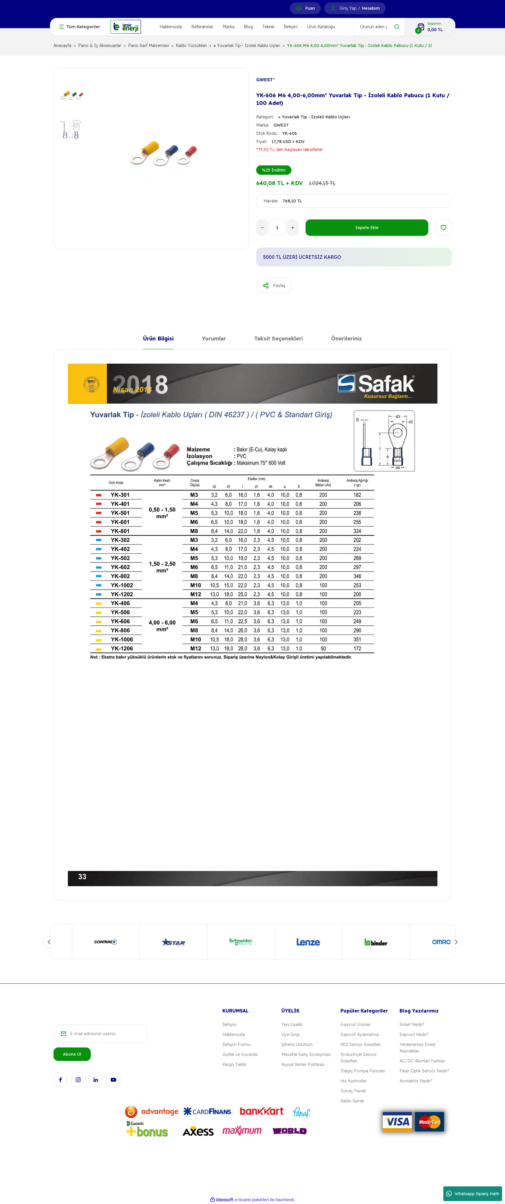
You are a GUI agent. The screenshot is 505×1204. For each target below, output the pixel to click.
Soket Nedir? (412, 1024)
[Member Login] (333, 8)
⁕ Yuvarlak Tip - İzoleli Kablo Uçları (314, 117)
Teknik (268, 26)
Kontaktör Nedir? (416, 1081)
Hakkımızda (171, 26)
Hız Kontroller (353, 1081)
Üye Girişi (290, 1034)
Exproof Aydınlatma (359, 1034)
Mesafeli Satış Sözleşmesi (306, 1054)
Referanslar (202, 26)
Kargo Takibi (234, 1064)
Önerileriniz (346, 339)
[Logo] (126, 26)
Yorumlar (214, 339)
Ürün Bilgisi (158, 339)
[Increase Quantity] (292, 227)
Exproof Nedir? (414, 1034)
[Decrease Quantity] (262, 227)
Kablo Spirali (352, 1101)
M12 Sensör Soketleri (360, 1044)
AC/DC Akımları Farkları (422, 1061)
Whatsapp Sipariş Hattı (472, 1193)
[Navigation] (79, 26)
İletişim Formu (236, 1044)
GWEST (281, 125)
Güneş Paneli (353, 1091)
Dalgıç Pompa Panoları (362, 1071)
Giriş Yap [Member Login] (348, 8)
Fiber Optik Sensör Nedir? (424, 1071)
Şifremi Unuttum (297, 1044)
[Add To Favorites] (443, 227)
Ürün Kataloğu (321, 26)
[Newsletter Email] (100, 1034)
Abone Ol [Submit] (72, 1054)
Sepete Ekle (366, 227)
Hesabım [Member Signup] (371, 8)
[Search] (379, 27)
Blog (248, 26)
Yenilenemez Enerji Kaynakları (417, 1048)
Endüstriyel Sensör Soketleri (358, 1058)
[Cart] (429, 27)
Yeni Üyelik (291, 1024)
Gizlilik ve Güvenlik (240, 1054)
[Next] (456, 942)
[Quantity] (277, 227)
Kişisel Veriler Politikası (303, 1064)
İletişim (291, 26)
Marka (228, 26)
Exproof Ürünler (355, 1024)
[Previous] (49, 942)
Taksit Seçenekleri (278, 339)
